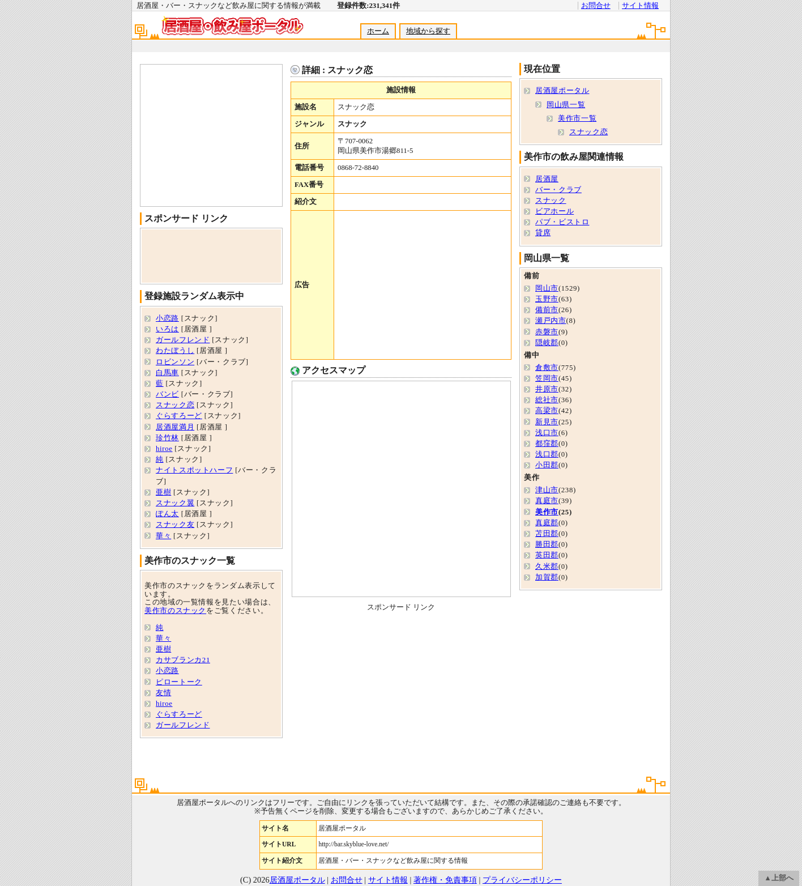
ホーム (378, 31)
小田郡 (546, 465)
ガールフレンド (183, 340)
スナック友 (175, 525)
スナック (550, 201)
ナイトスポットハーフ (194, 470)
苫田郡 (546, 534)
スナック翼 (175, 503)
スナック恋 (175, 405)
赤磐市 (546, 332)
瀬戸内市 (550, 321)
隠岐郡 (546, 343)
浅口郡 (546, 454)
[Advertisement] (400, 46)
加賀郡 (546, 577)
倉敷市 (546, 368)
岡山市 (546, 288)
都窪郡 (546, 444)
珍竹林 (167, 438)
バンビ (167, 394)
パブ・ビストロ (562, 222)
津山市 (546, 490)
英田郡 (546, 555)
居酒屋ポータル (562, 91)
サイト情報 (640, 6)
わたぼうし (175, 351)
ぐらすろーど (179, 416)
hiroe (164, 449)
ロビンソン (175, 362)
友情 (163, 693)
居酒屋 (546, 179)
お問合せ (596, 6)
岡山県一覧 (566, 105)
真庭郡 (546, 523)
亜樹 (163, 492)
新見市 (546, 422)
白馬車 (167, 373)
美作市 (546, 512)
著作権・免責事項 (445, 879)
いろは (167, 329)
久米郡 (546, 566)
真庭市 (546, 501)
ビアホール (554, 211)
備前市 (546, 310)
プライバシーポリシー (522, 879)
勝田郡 (546, 544)
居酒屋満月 (175, 427)
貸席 (543, 233)
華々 (163, 536)
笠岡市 (546, 378)
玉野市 (546, 299)
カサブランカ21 (183, 660)
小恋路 (167, 318)
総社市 (546, 400)
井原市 (546, 389)
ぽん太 (167, 514)
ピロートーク (179, 682)
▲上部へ (779, 878)
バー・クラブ (558, 190)
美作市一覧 (577, 118)
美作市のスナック (175, 611)
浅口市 (546, 433)
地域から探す (428, 31)
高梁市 (546, 411)
